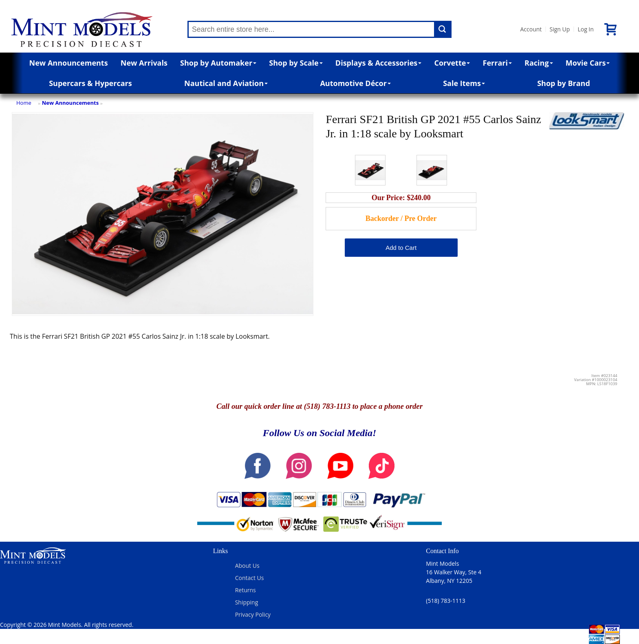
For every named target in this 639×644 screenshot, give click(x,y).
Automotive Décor (355, 83)
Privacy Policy (253, 614)
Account (531, 29)
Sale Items (464, 83)
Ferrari (497, 63)
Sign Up (559, 29)
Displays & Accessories (378, 63)
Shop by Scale (295, 63)
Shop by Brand (563, 83)
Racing (538, 63)
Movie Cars (588, 63)
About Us (247, 565)
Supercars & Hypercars (90, 83)
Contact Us (249, 578)
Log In (585, 29)
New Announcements (68, 63)
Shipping (246, 602)
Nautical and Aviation (226, 83)
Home (23, 102)
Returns (245, 590)
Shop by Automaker (218, 63)
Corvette (452, 63)
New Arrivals (144, 63)
